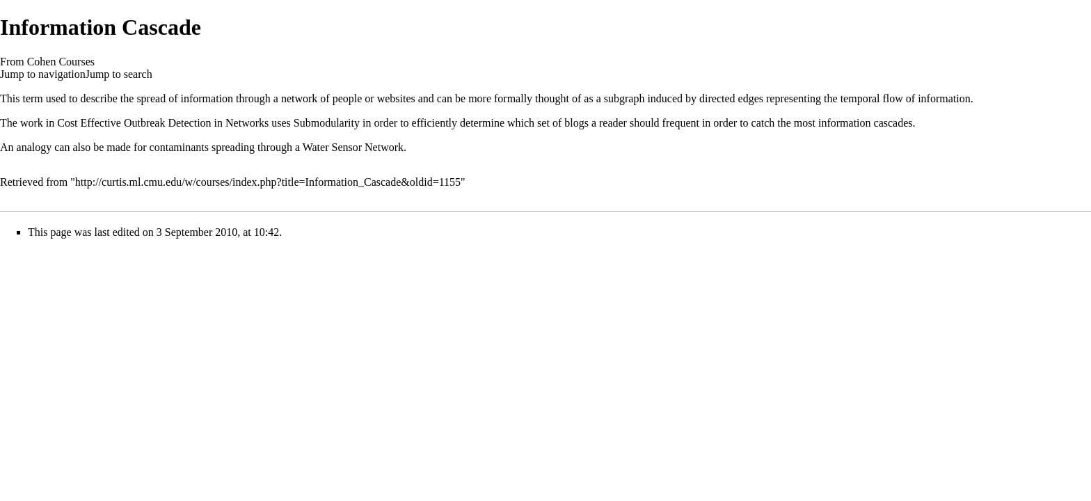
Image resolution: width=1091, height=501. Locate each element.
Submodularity (327, 123)
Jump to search (119, 74)
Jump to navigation (43, 74)
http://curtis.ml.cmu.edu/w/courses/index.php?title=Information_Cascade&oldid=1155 (268, 182)
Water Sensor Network (353, 147)
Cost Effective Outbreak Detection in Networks (163, 123)
